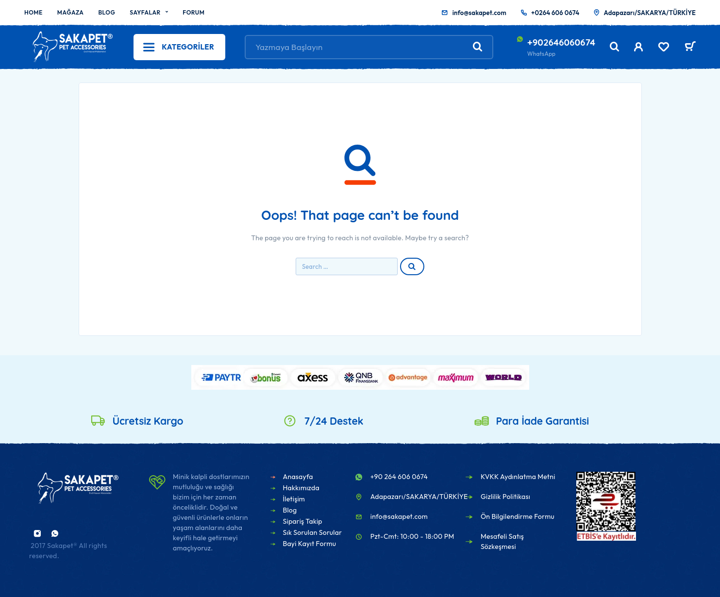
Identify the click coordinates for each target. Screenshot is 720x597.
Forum (193, 12)
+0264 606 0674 (555, 13)
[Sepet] (690, 47)
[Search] (615, 46)
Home (33, 12)
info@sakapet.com (479, 13)
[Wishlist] (664, 48)
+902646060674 (561, 42)
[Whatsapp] (55, 533)
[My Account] (639, 46)
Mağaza (70, 12)
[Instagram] (37, 533)
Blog (106, 12)
